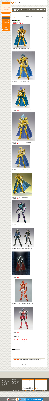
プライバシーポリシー (40, 396)
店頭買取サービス (4, 389)
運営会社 (27, 396)
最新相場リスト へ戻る (29, 16)
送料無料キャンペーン (15, 386)
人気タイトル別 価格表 (15, 388)
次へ (42, 17)
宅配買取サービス (4, 388)
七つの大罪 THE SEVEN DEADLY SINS (28, 392)
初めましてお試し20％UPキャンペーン (15, 385)
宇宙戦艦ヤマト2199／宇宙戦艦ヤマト (28, 391)
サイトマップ (45, 396)
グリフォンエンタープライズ (39, 390)
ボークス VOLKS (38, 391)
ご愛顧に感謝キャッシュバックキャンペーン (16, 383)
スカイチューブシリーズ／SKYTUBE (27, 390)
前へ (15, 17)
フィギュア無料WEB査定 (15, 336)
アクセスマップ (30, 396)
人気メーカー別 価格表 (15, 389)
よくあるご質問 (14, 390)
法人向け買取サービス (5, 390)
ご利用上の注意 (35, 396)
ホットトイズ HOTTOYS (39, 392)
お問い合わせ (14, 391)
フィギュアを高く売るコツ (5, 387)
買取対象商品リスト (14, 387)
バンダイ (32, 48)
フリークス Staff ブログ (5, 391)
